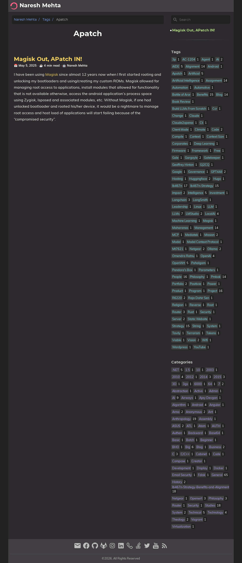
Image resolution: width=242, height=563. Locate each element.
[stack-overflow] (139, 548)
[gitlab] (104, 548)
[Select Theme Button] (178, 5)
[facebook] (86, 548)
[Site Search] (204, 20)
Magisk (51, 74)
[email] (78, 548)
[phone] (130, 548)
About (192, 6)
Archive (209, 6)
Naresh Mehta (25, 19)
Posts (226, 6)
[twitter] (147, 548)
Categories (182, 362)
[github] (95, 548)
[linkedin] (121, 548)
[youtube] (156, 548)
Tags (46, 19)
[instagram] (113, 548)
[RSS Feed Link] (164, 548)
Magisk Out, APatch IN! (48, 59)
